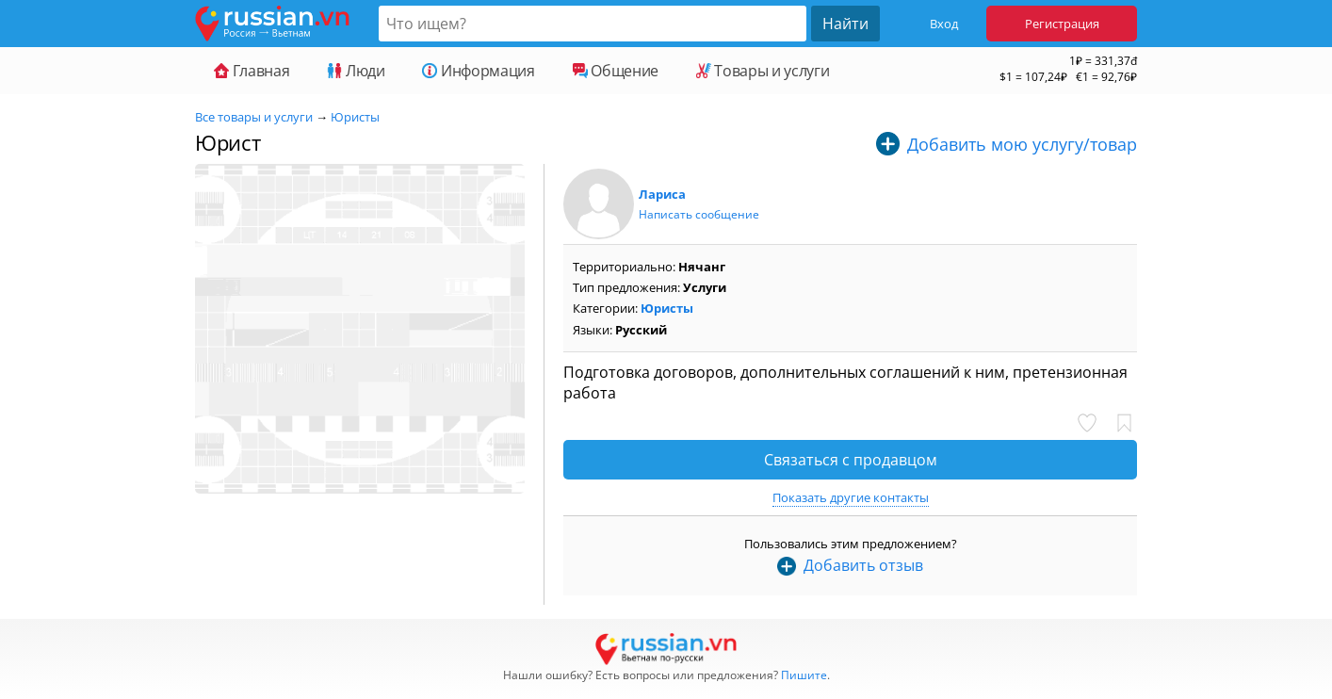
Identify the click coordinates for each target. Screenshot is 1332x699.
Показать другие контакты (850, 497)
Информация (478, 70)
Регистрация (1062, 23)
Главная (251, 70)
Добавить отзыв (863, 565)
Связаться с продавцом (850, 459)
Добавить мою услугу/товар (1022, 144)
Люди (355, 70)
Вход (944, 23)
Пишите (804, 675)
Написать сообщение (699, 214)
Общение (615, 70)
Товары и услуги (762, 70)
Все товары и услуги (254, 116)
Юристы (355, 116)
